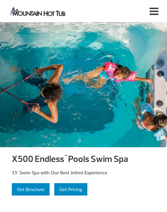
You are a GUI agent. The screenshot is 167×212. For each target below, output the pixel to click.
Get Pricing (70, 189)
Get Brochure (31, 189)
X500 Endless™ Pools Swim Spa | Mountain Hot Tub (37, 11)
